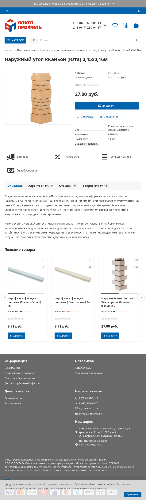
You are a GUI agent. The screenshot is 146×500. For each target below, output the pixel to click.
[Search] (90, 40)
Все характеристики (86, 143)
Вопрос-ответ (95, 186)
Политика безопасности (20, 378)
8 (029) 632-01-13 (86, 23)
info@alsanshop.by (90, 413)
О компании (12, 368)
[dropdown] (7, 11)
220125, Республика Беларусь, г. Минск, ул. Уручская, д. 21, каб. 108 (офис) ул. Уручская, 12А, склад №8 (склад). (105, 432)
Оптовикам (84, 361)
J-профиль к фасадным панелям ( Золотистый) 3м (72, 300)
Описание (15, 186)
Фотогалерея (13, 403)
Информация (16, 361)
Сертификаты (13, 398)
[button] (5, 297)
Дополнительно (18, 391)
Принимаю (133, 494)
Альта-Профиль (117, 77)
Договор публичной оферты (22, 383)
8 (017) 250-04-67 (86, 28)
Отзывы (68, 186)
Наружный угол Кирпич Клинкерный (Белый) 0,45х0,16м (117, 302)
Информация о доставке (20, 373)
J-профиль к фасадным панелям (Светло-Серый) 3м (24, 302)
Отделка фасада (26, 50)
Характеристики (40, 186)
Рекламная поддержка (89, 373)
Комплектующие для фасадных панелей (63, 50)
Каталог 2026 (83, 368)
